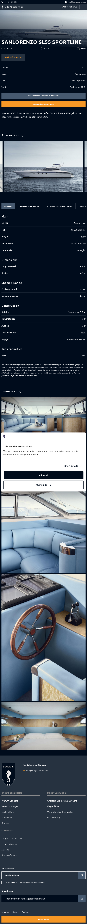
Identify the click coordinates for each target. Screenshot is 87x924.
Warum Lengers (9, 800)
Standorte (6, 817)
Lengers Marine (9, 844)
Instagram (5, 912)
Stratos (5, 849)
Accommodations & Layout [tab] (59, 206)
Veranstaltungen (10, 806)
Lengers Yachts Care (12, 838)
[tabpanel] (43, 286)
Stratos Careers (9, 855)
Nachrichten (7, 811)
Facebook (25, 912)
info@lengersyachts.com (37, 770)
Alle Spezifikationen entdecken (43, 96)
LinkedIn (15, 912)
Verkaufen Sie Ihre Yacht (60, 811)
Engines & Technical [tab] (29, 206)
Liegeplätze (53, 806)
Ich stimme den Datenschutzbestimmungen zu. (26, 882)
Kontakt (5, 823)
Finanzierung (54, 817)
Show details (71, 466)
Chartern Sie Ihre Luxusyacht (62, 800)
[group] (43, 166)
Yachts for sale (69, 7)
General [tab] (8, 206)
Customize (43, 485)
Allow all (43, 475)
